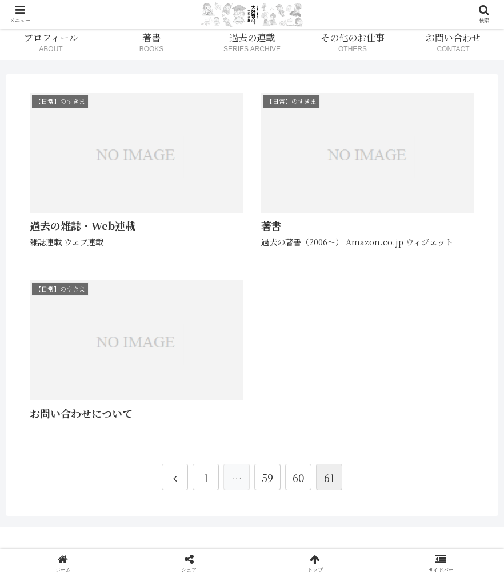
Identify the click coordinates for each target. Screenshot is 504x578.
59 (267, 477)
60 (298, 477)
